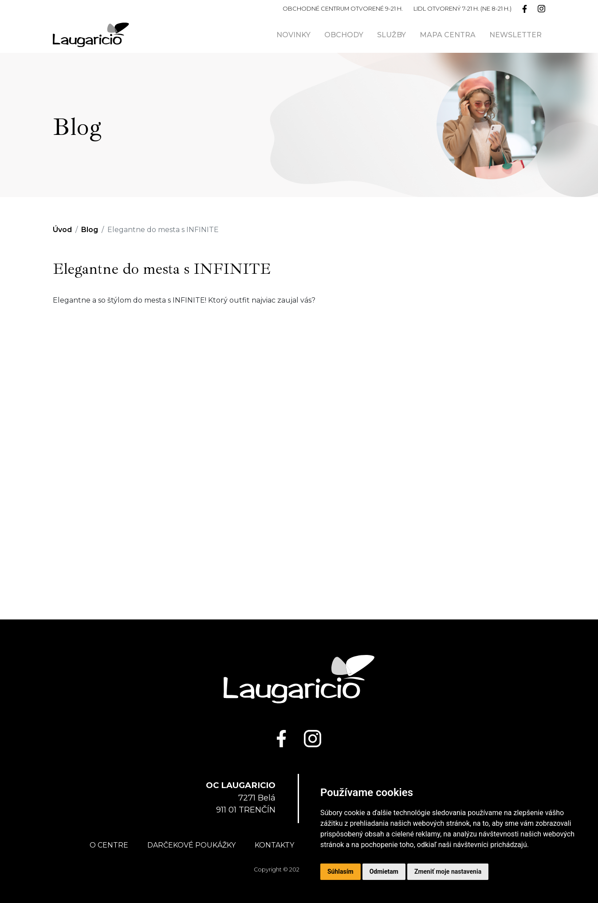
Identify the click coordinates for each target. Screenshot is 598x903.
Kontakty (274, 845)
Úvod (62, 229)
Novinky (293, 35)
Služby (391, 35)
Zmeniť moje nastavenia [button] (447, 871)
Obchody (343, 35)
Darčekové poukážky (191, 845)
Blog (89, 229)
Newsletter (515, 35)
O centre (109, 845)
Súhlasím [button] (340, 871)
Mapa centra (448, 35)
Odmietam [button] (384, 871)
